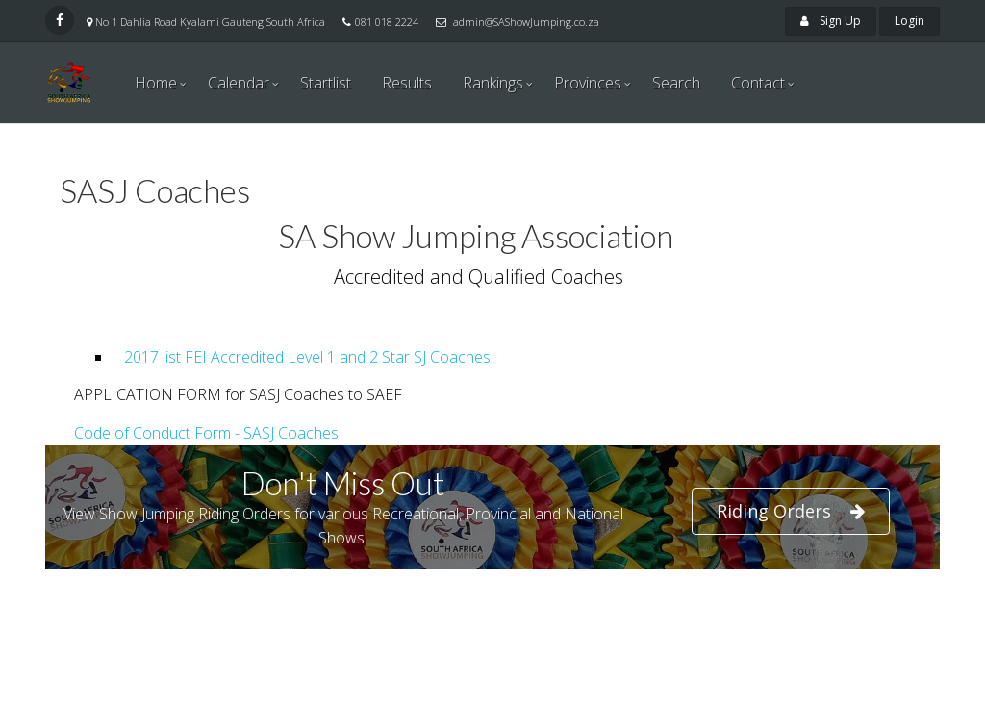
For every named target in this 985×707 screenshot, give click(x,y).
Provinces (587, 82)
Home (156, 82)
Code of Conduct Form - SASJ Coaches (206, 432)
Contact (758, 82)
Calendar (238, 82)
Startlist (325, 82)
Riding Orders (791, 511)
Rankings (493, 82)
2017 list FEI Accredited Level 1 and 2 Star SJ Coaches (303, 356)
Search (676, 82)
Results (407, 82)
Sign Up (830, 21)
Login (909, 21)
